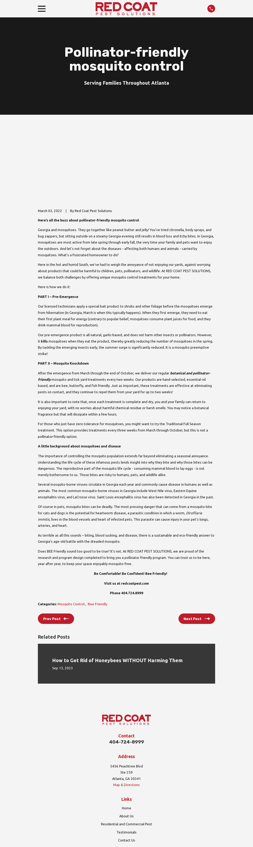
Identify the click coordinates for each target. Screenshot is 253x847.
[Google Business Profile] (107, 799)
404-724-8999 (126, 679)
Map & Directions (126, 721)
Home (126, 745)
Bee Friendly (97, 541)
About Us (126, 753)
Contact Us (126, 777)
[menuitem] (43, 839)
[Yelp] (136, 799)
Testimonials (126, 769)
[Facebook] (126, 799)
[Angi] (116, 799)
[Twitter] (146, 799)
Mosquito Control (71, 541)
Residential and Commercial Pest (126, 761)
